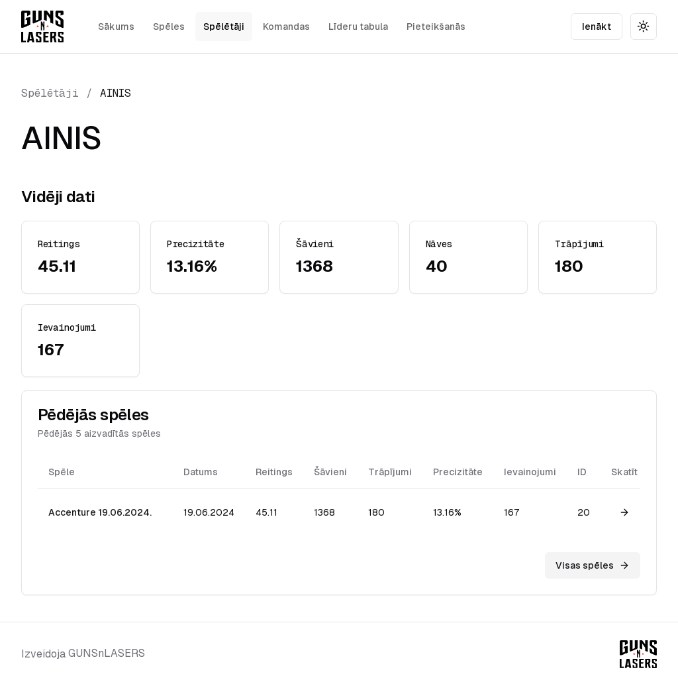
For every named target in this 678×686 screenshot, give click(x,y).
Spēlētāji (223, 26)
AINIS (115, 93)
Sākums (116, 26)
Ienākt (596, 26)
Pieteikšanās (436, 26)
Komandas (286, 26)
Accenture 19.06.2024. (100, 512)
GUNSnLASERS (106, 653)
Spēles (169, 26)
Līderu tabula (358, 26)
